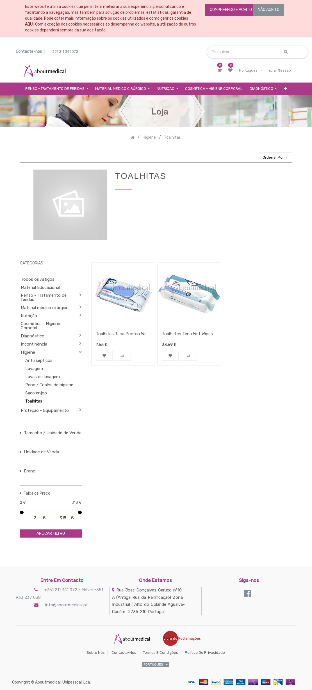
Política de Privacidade (205, 652)
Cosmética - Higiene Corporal (40, 325)
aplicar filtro (51, 533)
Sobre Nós (96, 652)
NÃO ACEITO (268, 9)
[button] (285, 89)
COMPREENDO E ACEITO (231, 9)
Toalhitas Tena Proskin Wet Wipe (123, 333)
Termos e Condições (160, 652)
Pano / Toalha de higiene (49, 384)
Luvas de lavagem (42, 376)
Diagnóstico (32, 336)
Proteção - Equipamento (45, 410)
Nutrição (29, 315)
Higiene (28, 352)
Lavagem (34, 368)
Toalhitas (33, 401)
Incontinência (34, 344)
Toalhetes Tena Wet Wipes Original (189, 333)
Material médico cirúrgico (45, 307)
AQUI (29, 24)
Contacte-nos (123, 652)
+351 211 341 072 (64, 51)
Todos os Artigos (37, 279)
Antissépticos (39, 360)
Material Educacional (40, 287)
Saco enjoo (36, 393)
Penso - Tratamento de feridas (44, 297)
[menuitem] (213, 89)
